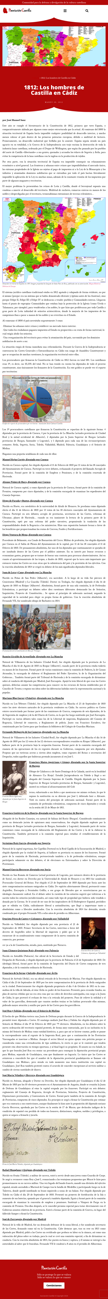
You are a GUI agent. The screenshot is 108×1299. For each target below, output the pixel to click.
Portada (35, 77)
